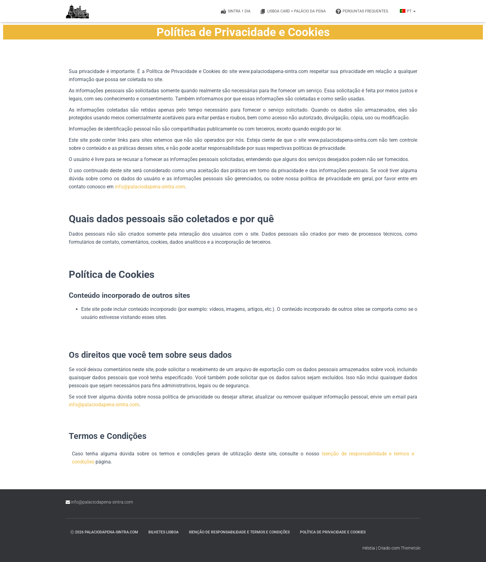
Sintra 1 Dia (235, 11)
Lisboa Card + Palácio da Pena (293, 11)
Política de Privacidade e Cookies (333, 532)
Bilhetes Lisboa (163, 532)
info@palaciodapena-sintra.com (150, 187)
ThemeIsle (410, 548)
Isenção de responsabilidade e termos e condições (239, 532)
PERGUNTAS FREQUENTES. (362, 11)
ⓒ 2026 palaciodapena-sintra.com (104, 532)
